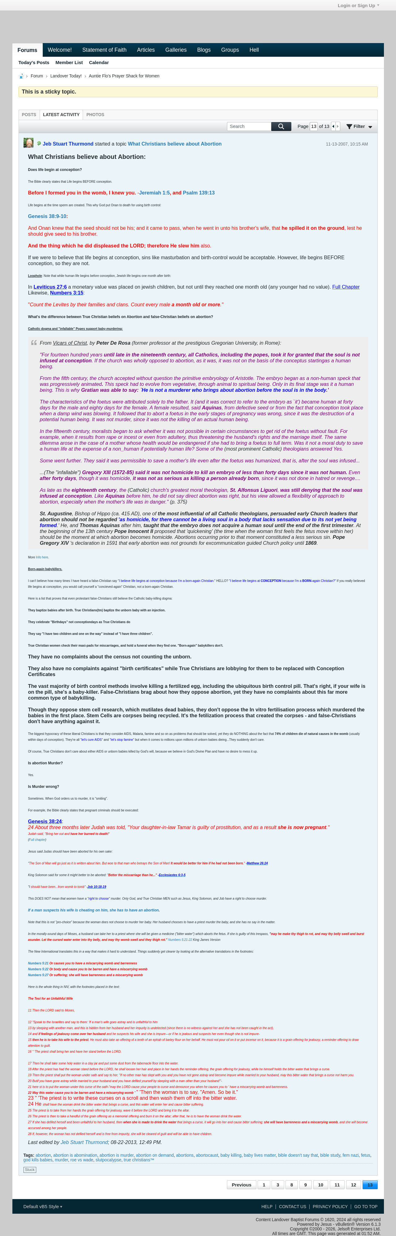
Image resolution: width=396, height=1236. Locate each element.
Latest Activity (61, 114)
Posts (29, 114)
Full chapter (37, 839)
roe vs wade (81, 1160)
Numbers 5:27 (38, 975)
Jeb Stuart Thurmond (84, 1142)
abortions (185, 1155)
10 (321, 1184)
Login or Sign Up (358, 5)
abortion (43, 1155)
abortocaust (207, 1155)
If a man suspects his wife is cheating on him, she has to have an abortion (93, 910)
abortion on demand (155, 1155)
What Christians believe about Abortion (175, 143)
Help (266, 1206)
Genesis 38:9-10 (47, 216)
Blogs (204, 50)
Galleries (176, 50)
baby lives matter (260, 1155)
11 (337, 1184)
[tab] (29, 115)
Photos (95, 114)
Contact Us (292, 1206)
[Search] (259, 126)
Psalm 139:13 (199, 192)
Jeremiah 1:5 (154, 192)
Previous (241, 1184)
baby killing (231, 1155)
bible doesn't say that (298, 1155)
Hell (254, 50)
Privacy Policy (330, 1206)
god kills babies (38, 1160)
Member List (69, 62)
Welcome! (60, 50)
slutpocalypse (108, 1160)
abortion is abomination (75, 1155)
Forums (27, 50)
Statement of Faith (104, 50)
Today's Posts (34, 62)
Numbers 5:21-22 (180, 939)
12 (353, 1184)
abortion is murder (117, 1155)
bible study (330, 1155)
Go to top (365, 1206)
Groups (230, 50)
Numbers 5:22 (38, 969)
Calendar (99, 62)
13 (370, 1184)
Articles (146, 50)
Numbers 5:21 (38, 963)
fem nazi (350, 1155)
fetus (365, 1155)
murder (61, 1160)
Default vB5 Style (42, 1206)
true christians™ (139, 1160)
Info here (42, 557)
